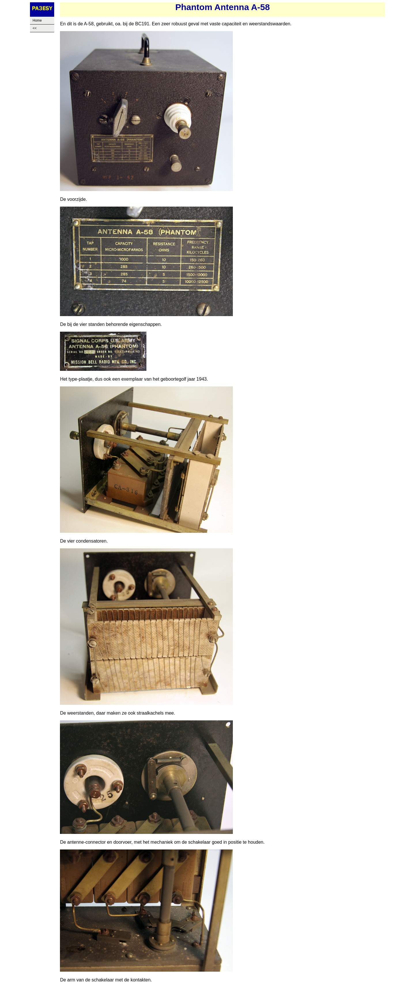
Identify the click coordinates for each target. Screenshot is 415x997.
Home (37, 20)
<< (35, 28)
